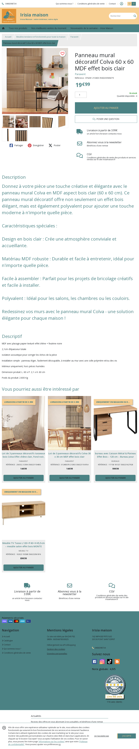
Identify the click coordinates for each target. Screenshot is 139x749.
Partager (16, 145)
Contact (112, 3)
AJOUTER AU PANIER (106, 108)
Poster (54, 145)
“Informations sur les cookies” (51, 741)
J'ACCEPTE (126, 736)
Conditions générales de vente (16, 652)
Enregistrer (36, 145)
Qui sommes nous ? (11, 648)
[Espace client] (121, 3)
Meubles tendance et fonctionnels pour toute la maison (40, 36)
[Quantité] (81, 95)
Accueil (8, 36)
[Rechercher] (135, 16)
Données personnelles (57, 653)
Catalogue (7, 640)
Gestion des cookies (56, 649)
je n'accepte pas (101, 736)
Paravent (74, 36)
